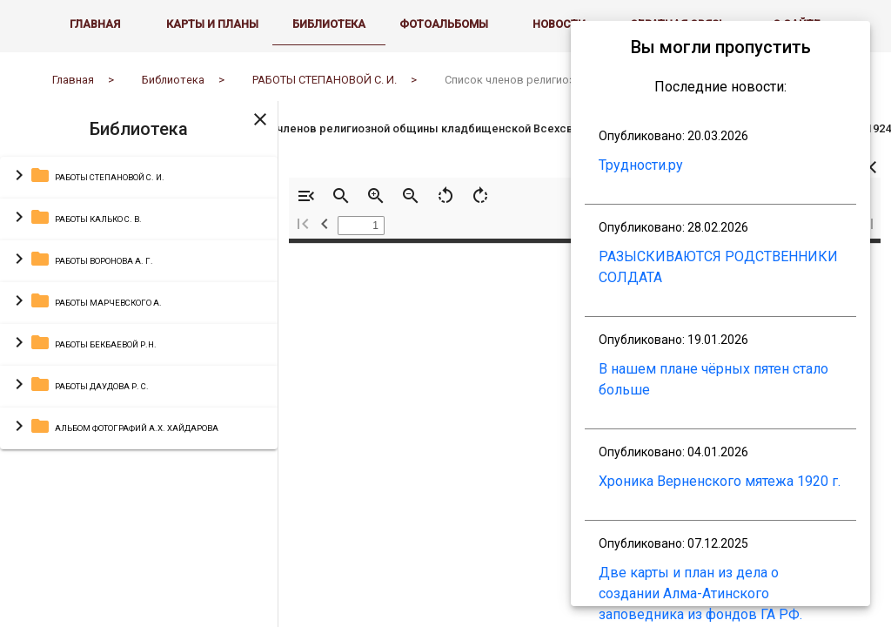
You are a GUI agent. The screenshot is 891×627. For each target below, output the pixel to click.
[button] (139, 191)
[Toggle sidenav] (260, 131)
